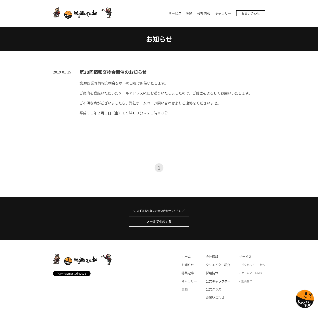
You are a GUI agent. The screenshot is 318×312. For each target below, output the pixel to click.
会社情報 (203, 13)
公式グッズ (213, 289)
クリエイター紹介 (218, 264)
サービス (175, 13)
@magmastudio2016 (71, 273)
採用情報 (212, 273)
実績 (189, 13)
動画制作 (246, 281)
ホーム (186, 256)
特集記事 (188, 273)
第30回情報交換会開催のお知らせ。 (115, 72)
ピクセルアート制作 (253, 265)
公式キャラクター (218, 281)
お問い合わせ (250, 13)
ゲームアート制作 (251, 273)
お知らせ (159, 39)
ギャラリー (223, 13)
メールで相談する (159, 221)
